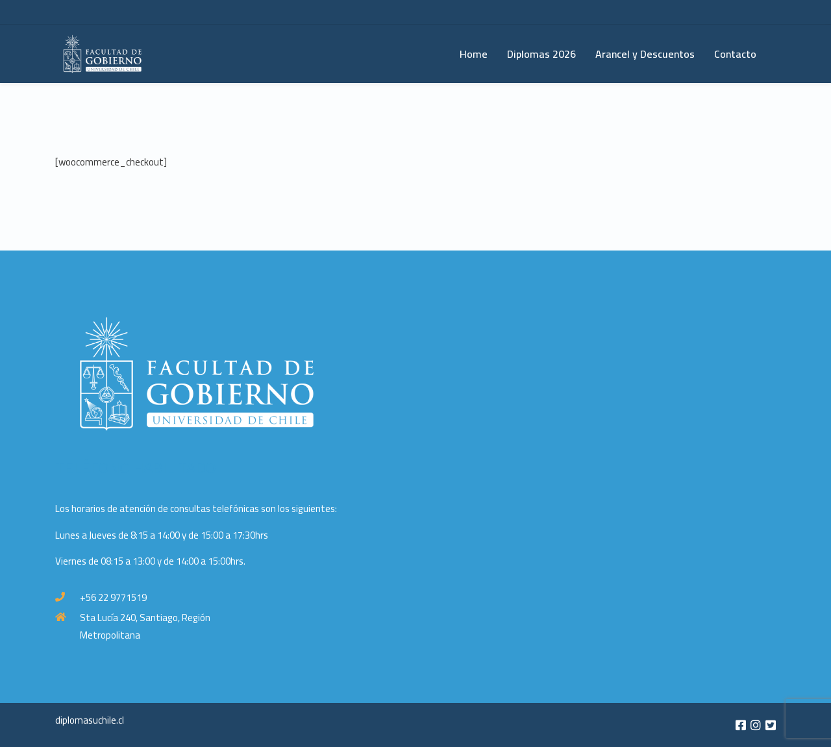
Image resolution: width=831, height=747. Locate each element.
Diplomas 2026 (541, 54)
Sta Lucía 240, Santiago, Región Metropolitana (145, 626)
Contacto (735, 54)
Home (474, 54)
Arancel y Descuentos (645, 54)
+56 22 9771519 (113, 597)
